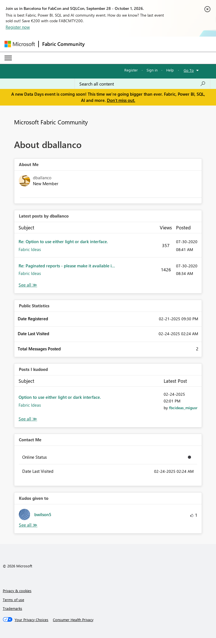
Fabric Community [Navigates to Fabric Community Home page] (63, 44)
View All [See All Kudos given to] (28, 525)
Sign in (152, 70)
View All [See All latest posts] (28, 285)
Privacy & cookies (17, 590)
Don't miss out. (121, 100)
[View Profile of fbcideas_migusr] (183, 407)
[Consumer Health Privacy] (73, 620)
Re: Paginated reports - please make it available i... (67, 265)
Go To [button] (189, 70)
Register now (18, 27)
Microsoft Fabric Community (51, 122)
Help (170, 70)
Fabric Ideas (30, 249)
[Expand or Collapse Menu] (8, 58)
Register (131, 70)
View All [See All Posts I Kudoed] (28, 419)
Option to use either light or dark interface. (60, 397)
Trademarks (12, 608)
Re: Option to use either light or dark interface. (63, 241)
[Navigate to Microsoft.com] (19, 44)
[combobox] (142, 84)
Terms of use (13, 599)
